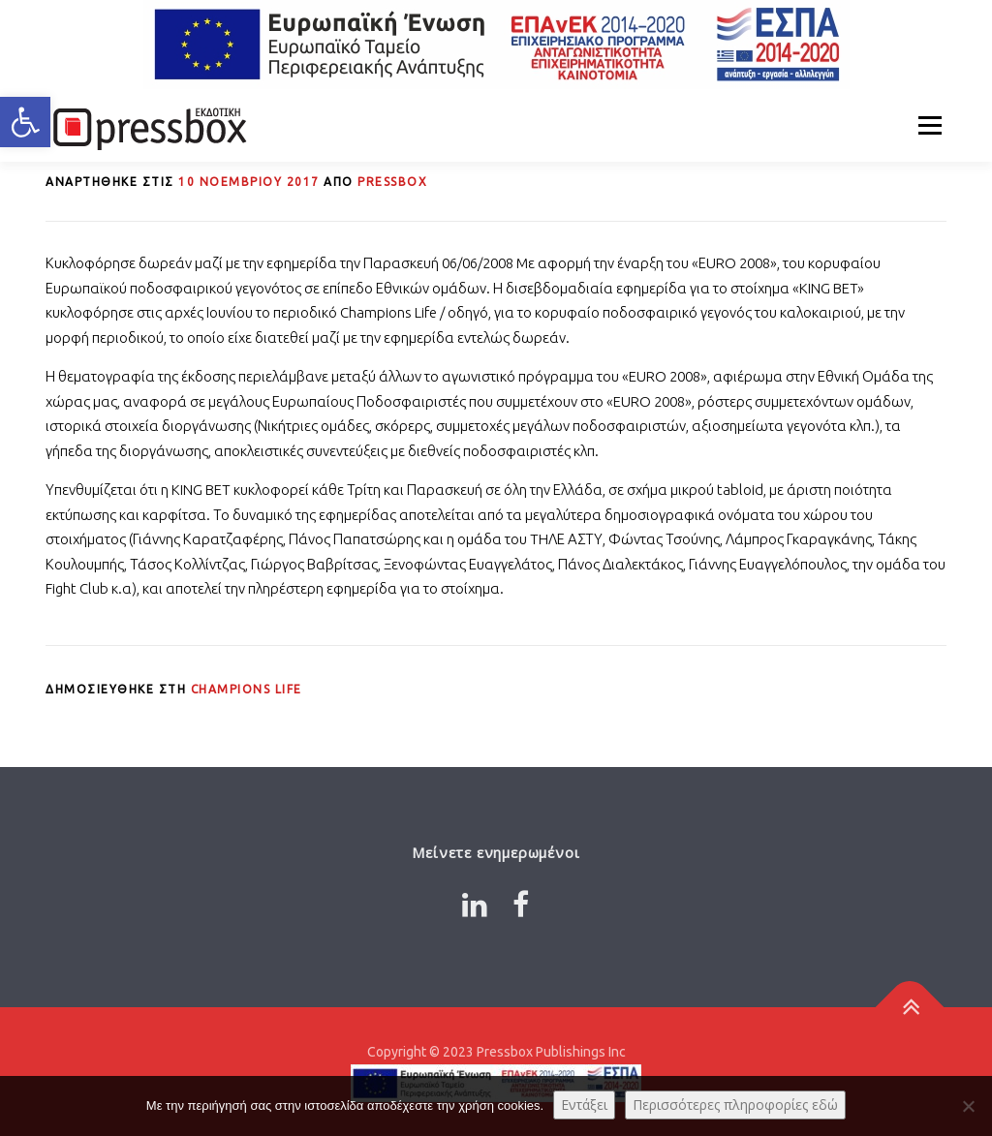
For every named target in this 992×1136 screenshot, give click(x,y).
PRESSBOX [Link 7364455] (392, 181)
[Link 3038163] (910, 1006)
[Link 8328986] (147, 125)
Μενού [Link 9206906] (929, 125)
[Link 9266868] (474, 904)
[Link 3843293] (249, 181)
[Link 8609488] (520, 904)
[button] (25, 122)
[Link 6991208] (496, 44)
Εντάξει (584, 1104)
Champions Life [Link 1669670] (246, 689)
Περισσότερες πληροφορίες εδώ (735, 1104)
